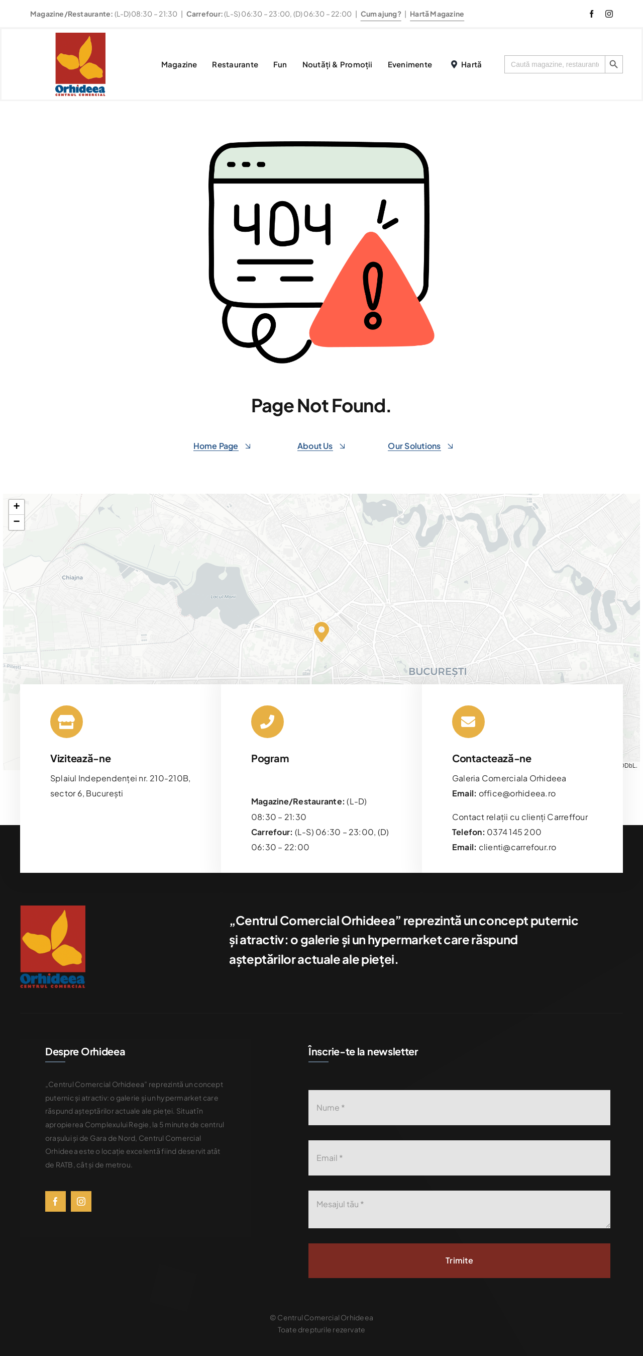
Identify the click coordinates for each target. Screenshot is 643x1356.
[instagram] (609, 14)
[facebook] (591, 14)
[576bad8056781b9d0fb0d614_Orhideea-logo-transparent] (80, 36)
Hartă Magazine (437, 13)
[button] (321, 632)
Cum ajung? (381, 13)
